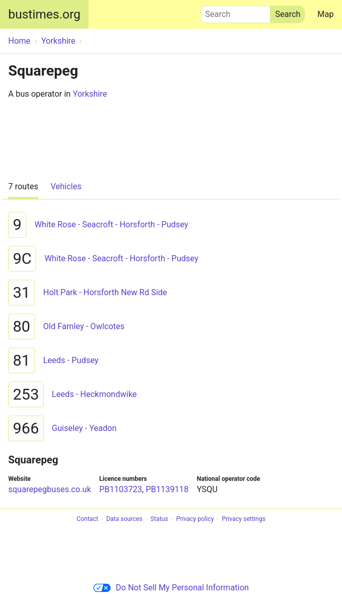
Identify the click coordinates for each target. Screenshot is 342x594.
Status (159, 519)
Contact (87, 519)
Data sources (124, 519)
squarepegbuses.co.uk (49, 489)
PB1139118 (167, 489)
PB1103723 (120, 489)
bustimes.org (44, 14)
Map (325, 14)
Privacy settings (244, 519)
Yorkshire (90, 94)
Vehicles (65, 186)
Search (235, 12)
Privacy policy (195, 519)
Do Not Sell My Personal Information (171, 587)
